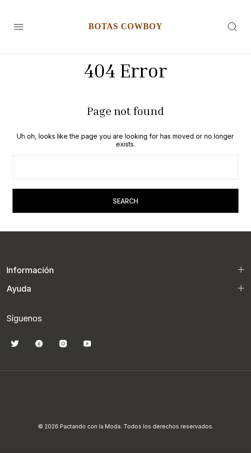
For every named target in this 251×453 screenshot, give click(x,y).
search (125, 201)
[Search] (232, 27)
